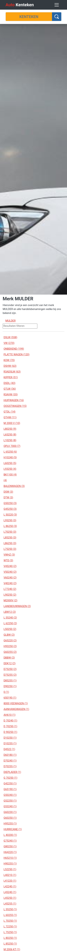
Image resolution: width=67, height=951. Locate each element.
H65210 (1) (10, 857)
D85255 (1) (10, 680)
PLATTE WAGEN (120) (16, 354)
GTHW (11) (10, 417)
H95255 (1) (10, 823)
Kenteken (20, 4)
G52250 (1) (10, 800)
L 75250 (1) (10, 932)
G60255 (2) (10, 652)
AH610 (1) (10, 714)
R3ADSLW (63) (12, 371)
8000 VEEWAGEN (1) (16, 703)
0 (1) (6, 692)
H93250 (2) (10, 646)
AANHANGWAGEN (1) (16, 709)
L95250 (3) (10, 520)
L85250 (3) (10, 537)
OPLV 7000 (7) (12, 446)
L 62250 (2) (10, 623)
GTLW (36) (10, 388)
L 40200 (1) (10, 835)
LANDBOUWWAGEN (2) (17, 606)
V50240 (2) (10, 571)
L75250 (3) (10, 549)
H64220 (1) (10, 852)
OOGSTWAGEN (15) (15, 406)
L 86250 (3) (10, 526)
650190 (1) (10, 697)
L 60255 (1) (10, 915)
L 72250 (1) (10, 926)
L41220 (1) (10, 880)
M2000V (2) (10, 600)
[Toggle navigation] (56, 4)
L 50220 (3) (10, 514)
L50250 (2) (10, 629)
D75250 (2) (10, 669)
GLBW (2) (9, 634)
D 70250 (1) (10, 726)
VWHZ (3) (9, 554)
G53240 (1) (10, 806)
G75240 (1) (10, 840)
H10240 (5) (10, 457)
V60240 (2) (10, 577)
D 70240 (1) (10, 720)
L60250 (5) (10, 463)
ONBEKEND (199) (14, 348)
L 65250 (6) (10, 451)
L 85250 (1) (10, 943)
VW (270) (9, 343)
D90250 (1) (10, 686)
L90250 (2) (10, 594)
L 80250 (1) (10, 938)
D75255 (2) (10, 674)
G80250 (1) (10, 846)
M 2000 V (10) (12, 423)
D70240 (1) (10, 760)
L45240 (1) (10, 892)
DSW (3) (8, 491)
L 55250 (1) (10, 909)
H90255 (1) (10, 863)
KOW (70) (9, 360)
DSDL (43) (9, 383)
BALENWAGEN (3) (14, 486)
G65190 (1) (10, 789)
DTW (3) (8, 497)
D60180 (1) (10, 755)
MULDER (10, 320)
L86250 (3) (10, 543)
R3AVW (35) (11, 394)
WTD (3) (8, 560)
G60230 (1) (10, 812)
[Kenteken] (29, 16)
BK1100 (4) (10, 474)
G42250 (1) (10, 783)
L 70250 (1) (10, 920)
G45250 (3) (10, 509)
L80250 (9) (10, 428)
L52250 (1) (10, 869)
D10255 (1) (10, 743)
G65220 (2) (10, 640)
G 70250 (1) (10, 777)
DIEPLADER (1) (12, 772)
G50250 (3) (10, 503)
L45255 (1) (10, 903)
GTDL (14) (9, 411)
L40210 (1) (10, 875)
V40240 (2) (10, 583)
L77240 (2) (10, 589)
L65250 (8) (10, 434)
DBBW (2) (9, 657)
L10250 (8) (10, 440)
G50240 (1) (10, 795)
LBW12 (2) (10, 612)
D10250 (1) (10, 737)
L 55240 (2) (10, 617)
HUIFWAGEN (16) (14, 400)
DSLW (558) (10, 337)
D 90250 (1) (10, 732)
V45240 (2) (10, 566)
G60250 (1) (10, 817)
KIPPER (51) (11, 377)
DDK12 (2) (10, 663)
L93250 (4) (10, 468)
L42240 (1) (10, 886)
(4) (5, 480)
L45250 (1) (10, 898)
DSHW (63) (10, 366)
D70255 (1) (10, 766)
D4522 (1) (9, 749)
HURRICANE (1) (13, 829)
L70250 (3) (10, 531)
